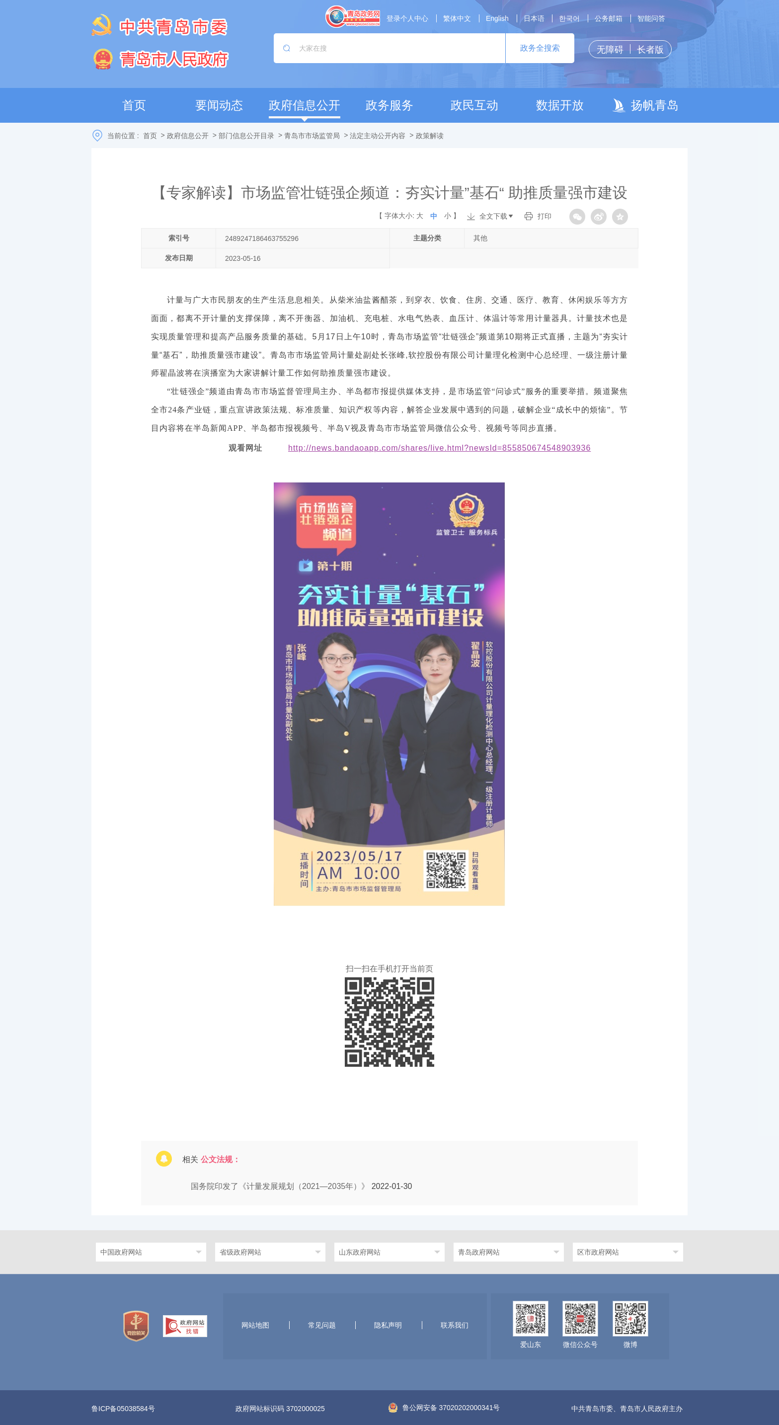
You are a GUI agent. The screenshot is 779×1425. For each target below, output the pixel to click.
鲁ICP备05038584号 (123, 1409)
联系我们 (454, 1325)
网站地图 (255, 1325)
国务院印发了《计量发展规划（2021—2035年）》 (281, 1186)
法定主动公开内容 (377, 136)
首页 (150, 136)
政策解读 (430, 136)
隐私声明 (388, 1325)
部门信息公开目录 (246, 136)
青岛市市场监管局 (312, 136)
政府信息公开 (188, 136)
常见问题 (322, 1325)
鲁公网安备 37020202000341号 (444, 1408)
